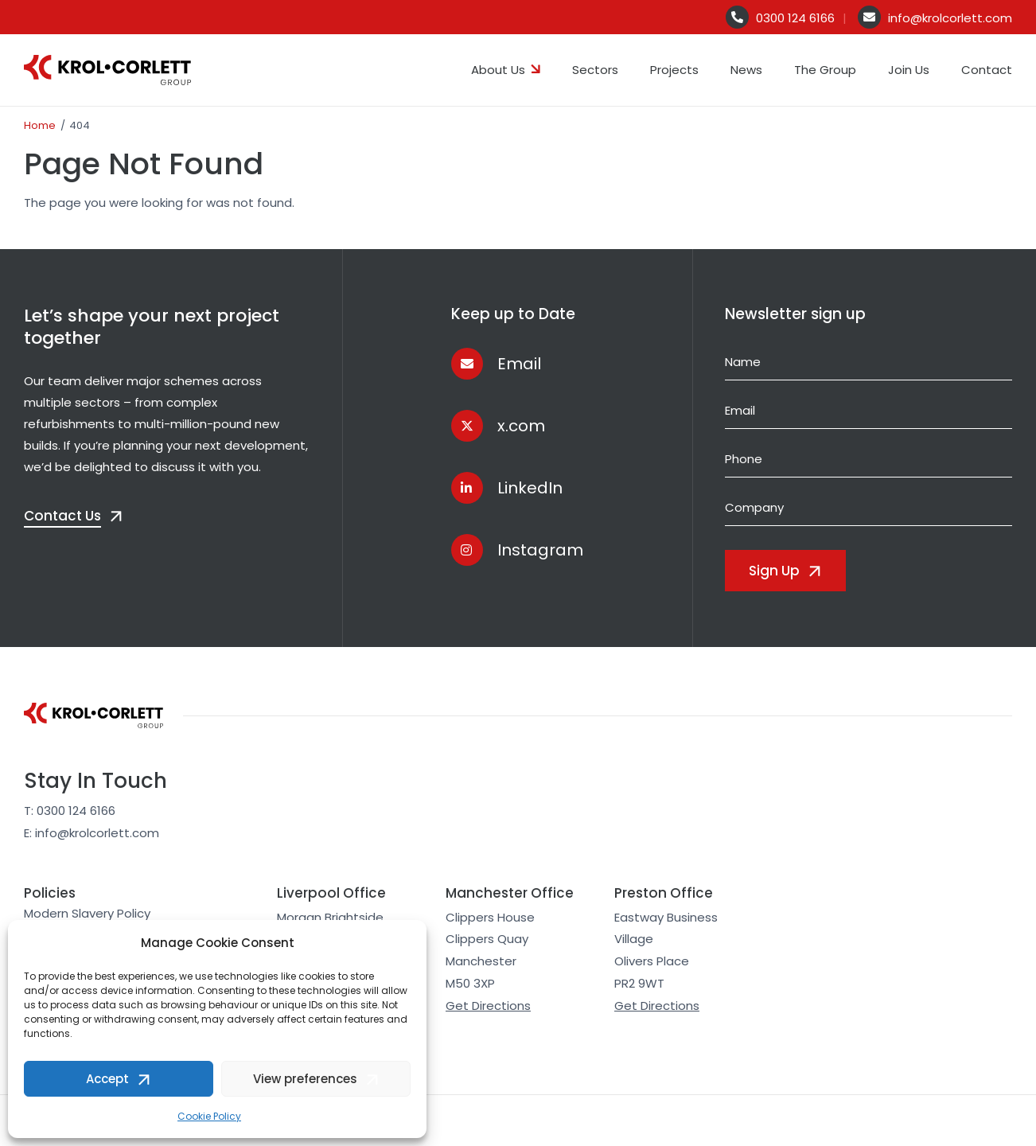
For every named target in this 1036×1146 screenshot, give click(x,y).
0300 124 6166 (795, 18)
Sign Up (774, 570)
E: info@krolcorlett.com (91, 832)
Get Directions (488, 1005)
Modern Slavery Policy (87, 913)
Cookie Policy (209, 1116)
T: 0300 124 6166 (69, 810)
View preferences (305, 1078)
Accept (107, 1078)
